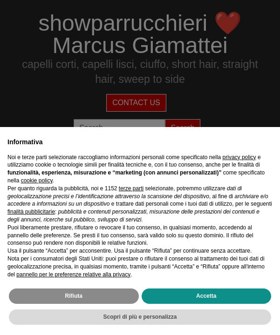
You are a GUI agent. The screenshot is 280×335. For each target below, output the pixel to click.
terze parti (131, 188)
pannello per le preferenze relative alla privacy (73, 274)
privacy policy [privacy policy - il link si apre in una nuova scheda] (239, 157)
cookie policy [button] (37, 180)
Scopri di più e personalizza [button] (140, 317)
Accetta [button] (206, 296)
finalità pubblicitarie (31, 211)
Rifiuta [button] (73, 296)
